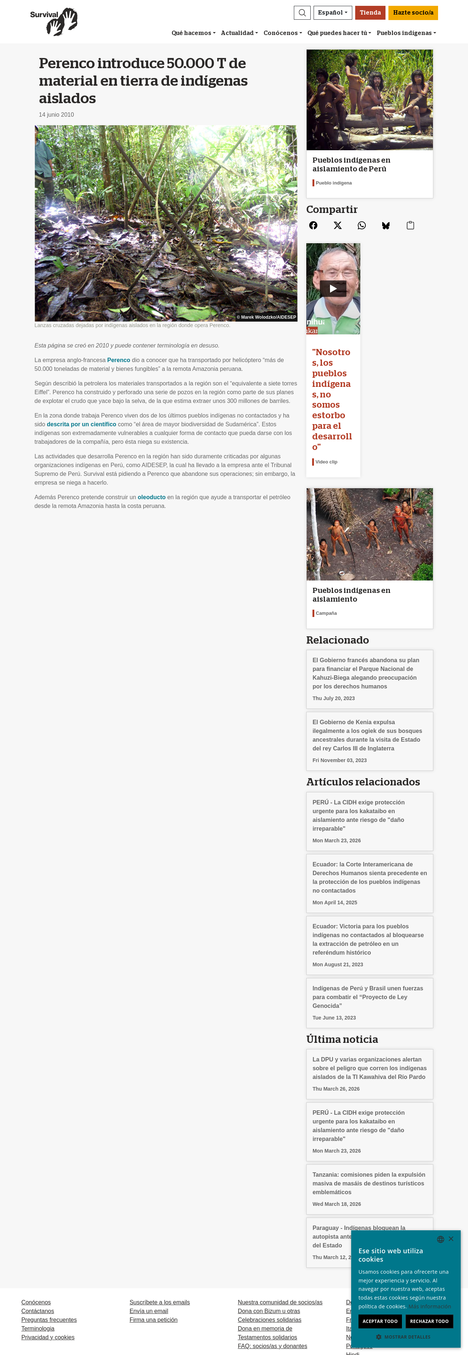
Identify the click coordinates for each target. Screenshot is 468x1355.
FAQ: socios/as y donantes (272, 1267)
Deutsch (357, 1223)
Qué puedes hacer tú (337, 33)
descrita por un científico (81, 424)
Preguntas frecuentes (49, 1241)
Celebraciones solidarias (269, 1241)
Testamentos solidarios (267, 1258)
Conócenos (281, 33)
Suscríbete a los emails (160, 1223)
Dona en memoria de (265, 1250)
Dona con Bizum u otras (269, 1232)
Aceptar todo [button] (380, 1321)
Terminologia (37, 1250)
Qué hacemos (191, 33)
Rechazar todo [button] (429, 1321)
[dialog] (406, 1289)
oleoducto (151, 497)
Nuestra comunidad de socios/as (280, 1223)
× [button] (450, 1239)
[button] (302, 13)
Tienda (370, 13)
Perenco (118, 360)
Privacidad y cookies (47, 1258)
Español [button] (330, 13)
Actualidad (237, 33)
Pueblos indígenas (404, 33)
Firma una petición (154, 1241)
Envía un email (149, 1232)
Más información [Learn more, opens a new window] (429, 1306)
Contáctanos (37, 1232)
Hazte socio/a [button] (413, 13)
